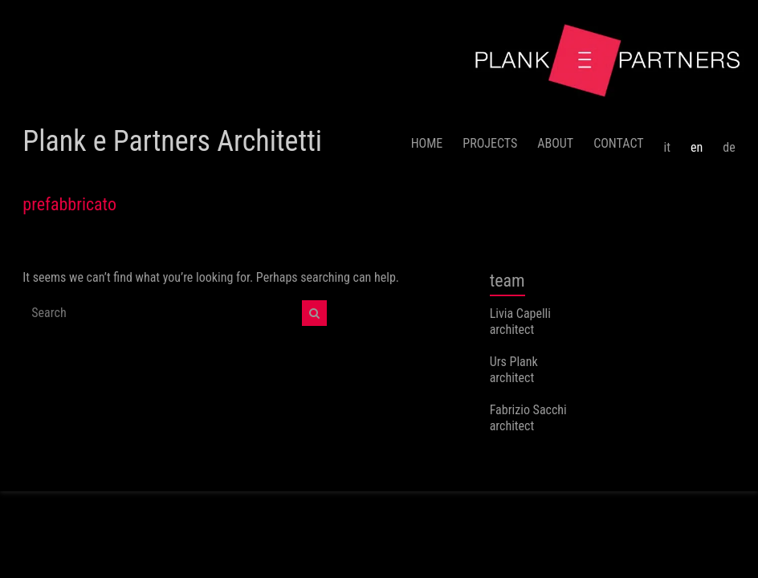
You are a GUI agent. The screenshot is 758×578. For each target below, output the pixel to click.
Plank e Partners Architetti (172, 141)
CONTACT (618, 143)
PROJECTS (490, 143)
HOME (427, 143)
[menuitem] (667, 141)
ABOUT (555, 143)
